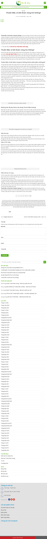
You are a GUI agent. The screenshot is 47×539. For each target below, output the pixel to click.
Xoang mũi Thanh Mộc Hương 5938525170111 (12, 267)
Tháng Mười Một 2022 (6, 344)
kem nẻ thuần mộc (12, 203)
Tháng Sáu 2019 (5, 438)
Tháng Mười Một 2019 (6, 425)
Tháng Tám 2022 (5, 352)
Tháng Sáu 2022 (5, 357)
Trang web (3, 249)
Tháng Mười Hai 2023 (6, 317)
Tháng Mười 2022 (5, 347)
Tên (2, 237)
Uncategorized (4, 463)
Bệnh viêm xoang (5, 515)
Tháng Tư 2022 (4, 362)
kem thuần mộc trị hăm (9, 205)
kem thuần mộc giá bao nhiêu (24, 204)
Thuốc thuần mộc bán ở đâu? (19, 206)
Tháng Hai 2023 (5, 342)
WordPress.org (4, 476)
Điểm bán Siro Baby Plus (7, 456)
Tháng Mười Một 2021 (6, 374)
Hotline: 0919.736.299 (18, 537)
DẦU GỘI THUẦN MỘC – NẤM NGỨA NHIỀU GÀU (19, 297)
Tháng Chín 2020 (5, 406)
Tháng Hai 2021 (5, 393)
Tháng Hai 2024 (5, 315)
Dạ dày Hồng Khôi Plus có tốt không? (10, 275)
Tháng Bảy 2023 (5, 330)
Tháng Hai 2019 (5, 448)
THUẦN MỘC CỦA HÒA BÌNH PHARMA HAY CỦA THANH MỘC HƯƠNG (18, 270)
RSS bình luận (4, 473)
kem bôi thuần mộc (26, 201)
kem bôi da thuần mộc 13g (35, 200)
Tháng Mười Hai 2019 (6, 423)
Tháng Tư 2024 (4, 310)
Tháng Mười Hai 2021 (6, 371)
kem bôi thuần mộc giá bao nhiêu (36, 201)
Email (2, 243)
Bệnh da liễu (4, 512)
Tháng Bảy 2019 (5, 435)
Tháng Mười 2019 (5, 428)
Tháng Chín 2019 (5, 430)
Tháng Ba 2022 (4, 364)
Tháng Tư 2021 (4, 389)
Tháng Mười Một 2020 (6, 401)
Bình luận (3, 226)
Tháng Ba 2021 (4, 391)
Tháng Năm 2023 (5, 335)
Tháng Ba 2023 (4, 339)
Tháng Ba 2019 (4, 445)
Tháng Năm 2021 (5, 386)
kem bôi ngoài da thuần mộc (17, 201)
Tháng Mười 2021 (5, 376)
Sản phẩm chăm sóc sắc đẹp (7, 507)
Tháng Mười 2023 (5, 322)
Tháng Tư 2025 (4, 303)
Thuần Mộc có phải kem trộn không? (10, 277)
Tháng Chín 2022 (5, 349)
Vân (30, 16)
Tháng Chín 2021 (5, 379)
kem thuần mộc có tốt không (12, 204)
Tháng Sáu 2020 (5, 411)
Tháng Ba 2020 (4, 418)
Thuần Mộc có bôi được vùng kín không (30, 205)
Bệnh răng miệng (5, 517)
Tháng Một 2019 (5, 450)
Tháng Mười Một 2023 (6, 320)
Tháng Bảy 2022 (5, 354)
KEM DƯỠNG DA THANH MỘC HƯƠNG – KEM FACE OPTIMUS (21, 286)
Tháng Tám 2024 (5, 305)
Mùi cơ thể (3, 510)
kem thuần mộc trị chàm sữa (35, 204)
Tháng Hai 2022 (5, 366)
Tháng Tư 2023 (4, 337)
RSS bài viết (3, 471)
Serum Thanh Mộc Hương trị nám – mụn (35, 217)
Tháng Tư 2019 (4, 443)
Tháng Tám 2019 (5, 433)
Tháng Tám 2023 (5, 327)
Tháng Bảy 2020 (5, 408)
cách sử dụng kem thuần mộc (24, 200)
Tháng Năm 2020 (5, 413)
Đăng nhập (3, 469)
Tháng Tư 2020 (4, 416)
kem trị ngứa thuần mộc (18, 205)
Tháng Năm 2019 (5, 440)
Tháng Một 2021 (5, 396)
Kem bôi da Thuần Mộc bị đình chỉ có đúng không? (13, 272)
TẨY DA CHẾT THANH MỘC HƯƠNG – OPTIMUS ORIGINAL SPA (21, 293)
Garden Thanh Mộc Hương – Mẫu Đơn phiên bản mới (19, 283)
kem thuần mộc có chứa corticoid (33, 203)
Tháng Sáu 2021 (5, 384)
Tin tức (23, 10)
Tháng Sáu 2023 (5, 332)
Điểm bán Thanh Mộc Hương (8, 458)
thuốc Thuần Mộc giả (30, 206)
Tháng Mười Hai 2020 (6, 398)
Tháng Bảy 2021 (5, 381)
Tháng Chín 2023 (5, 325)
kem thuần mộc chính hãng (21, 203)
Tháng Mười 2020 (5, 403)
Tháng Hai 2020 (5, 421)
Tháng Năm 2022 (5, 359)
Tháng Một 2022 (5, 369)
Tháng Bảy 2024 (5, 308)
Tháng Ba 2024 (4, 312)
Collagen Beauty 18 (7, 217)
